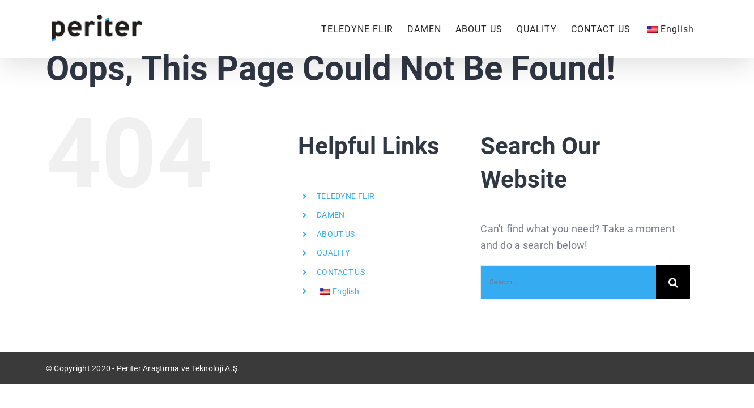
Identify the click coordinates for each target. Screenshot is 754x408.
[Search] (673, 282)
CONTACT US (341, 272)
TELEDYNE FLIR (346, 196)
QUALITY (333, 252)
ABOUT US (336, 234)
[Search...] (568, 282)
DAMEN (330, 214)
